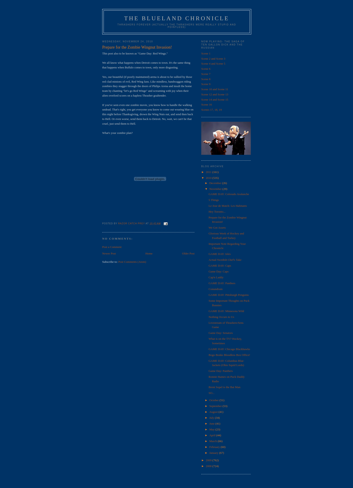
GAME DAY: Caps (219, 265)
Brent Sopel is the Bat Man (224, 387)
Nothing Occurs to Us (221, 317)
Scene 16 (206, 104)
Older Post (188, 253)
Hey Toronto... (216, 211)
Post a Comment (112, 247)
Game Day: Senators (220, 333)
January (214, 452)
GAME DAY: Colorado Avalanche (228, 194)
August (214, 412)
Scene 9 (205, 84)
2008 (209, 466)
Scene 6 (205, 68)
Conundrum (215, 289)
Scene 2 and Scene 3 (213, 58)
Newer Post (109, 253)
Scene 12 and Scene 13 (214, 94)
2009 (209, 460)
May (212, 429)
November (215, 189)
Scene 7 (205, 74)
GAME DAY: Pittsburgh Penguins (228, 295)
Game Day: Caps (218, 271)
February (215, 447)
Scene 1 (205, 53)
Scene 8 (205, 79)
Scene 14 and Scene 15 (214, 99)
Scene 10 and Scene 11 (214, 89)
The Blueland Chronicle (176, 18)
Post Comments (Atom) (132, 261)
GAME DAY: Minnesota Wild (226, 311)
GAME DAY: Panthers (221, 283)
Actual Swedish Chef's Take (224, 259)
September (216, 406)
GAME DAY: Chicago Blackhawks (229, 349)
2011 (209, 172)
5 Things (213, 200)
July (212, 417)
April (212, 435)
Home (149, 253)
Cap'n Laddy (215, 277)
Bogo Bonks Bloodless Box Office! (229, 355)
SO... (211, 393)
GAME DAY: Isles (219, 254)
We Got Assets (217, 227)
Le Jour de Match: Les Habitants (227, 205)
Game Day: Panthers (220, 371)
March (213, 441)
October (214, 400)
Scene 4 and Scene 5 (213, 63)
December (215, 183)
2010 (209, 178)
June (212, 423)
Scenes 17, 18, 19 (211, 109)
